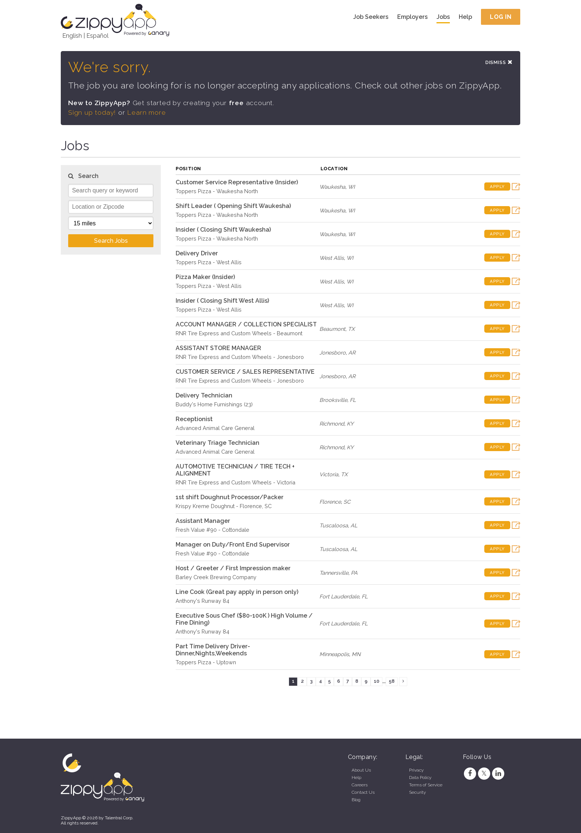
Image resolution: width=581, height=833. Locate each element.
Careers (360, 784)
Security (417, 792)
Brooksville (333, 400)
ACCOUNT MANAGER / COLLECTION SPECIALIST (246, 324)
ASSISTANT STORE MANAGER (218, 348)
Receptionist (194, 419)
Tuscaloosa (333, 526)
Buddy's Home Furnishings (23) (214, 405)
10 (376, 682)
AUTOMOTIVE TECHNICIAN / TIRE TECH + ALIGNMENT (235, 470)
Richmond (331, 424)
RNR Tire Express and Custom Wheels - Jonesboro (240, 357)
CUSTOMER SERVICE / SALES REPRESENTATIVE (245, 372)
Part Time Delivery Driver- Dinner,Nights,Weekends (213, 650)
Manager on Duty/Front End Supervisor (233, 544)
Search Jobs (111, 241)
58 (392, 682)
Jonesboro (332, 353)
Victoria (328, 475)
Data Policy (420, 777)
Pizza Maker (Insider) (205, 277)
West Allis (331, 258)
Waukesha (332, 187)
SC (347, 502)
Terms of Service (425, 784)
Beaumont (332, 329)
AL (354, 526)
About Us (361, 770)
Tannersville (333, 573)
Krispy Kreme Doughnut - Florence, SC (224, 506)
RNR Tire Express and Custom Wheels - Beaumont (239, 333)
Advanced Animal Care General (215, 428)
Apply (497, 187)
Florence (330, 502)
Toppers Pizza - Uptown (206, 662)
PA (354, 573)
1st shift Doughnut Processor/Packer (229, 497)
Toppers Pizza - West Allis (209, 262)
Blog (356, 799)
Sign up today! (92, 113)
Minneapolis (334, 655)
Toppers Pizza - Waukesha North (217, 191)
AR (351, 353)
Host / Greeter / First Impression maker (233, 568)
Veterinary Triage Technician (217, 443)
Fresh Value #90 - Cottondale (212, 530)
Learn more (146, 113)
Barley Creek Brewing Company (216, 577)
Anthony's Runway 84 (202, 601)
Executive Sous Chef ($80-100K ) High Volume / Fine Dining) (244, 619)
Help (465, 16)
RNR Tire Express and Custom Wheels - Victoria (235, 483)
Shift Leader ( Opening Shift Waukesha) (233, 206)
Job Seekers (370, 16)
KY (350, 424)
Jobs (443, 16)
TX (351, 329)
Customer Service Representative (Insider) (237, 182)
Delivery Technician (204, 395)
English (72, 35)
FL (353, 400)
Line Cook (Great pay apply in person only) (237, 592)
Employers (412, 16)
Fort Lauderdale (339, 597)
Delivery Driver (197, 253)
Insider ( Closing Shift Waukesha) (223, 230)
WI (351, 187)
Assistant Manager (203, 521)
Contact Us (363, 792)
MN (356, 655)
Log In (500, 16)
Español (97, 35)
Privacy (416, 770)
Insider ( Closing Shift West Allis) (222, 301)
